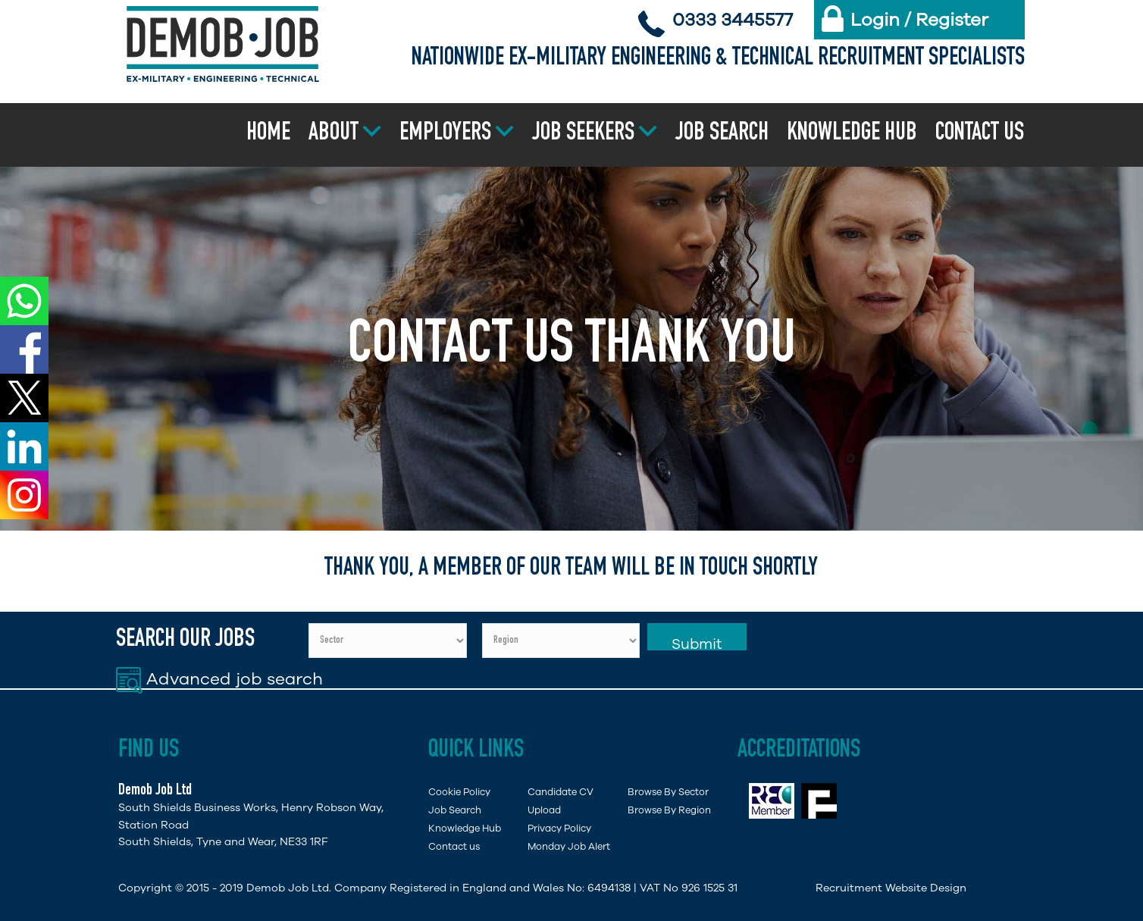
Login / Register (919, 20)
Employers (445, 134)
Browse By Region (669, 810)
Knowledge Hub (852, 134)
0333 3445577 (732, 20)
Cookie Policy (459, 791)
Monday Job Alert (569, 846)
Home (268, 134)
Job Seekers (583, 134)
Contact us (979, 134)
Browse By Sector (668, 791)
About (333, 134)
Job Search (722, 134)
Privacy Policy (559, 828)
